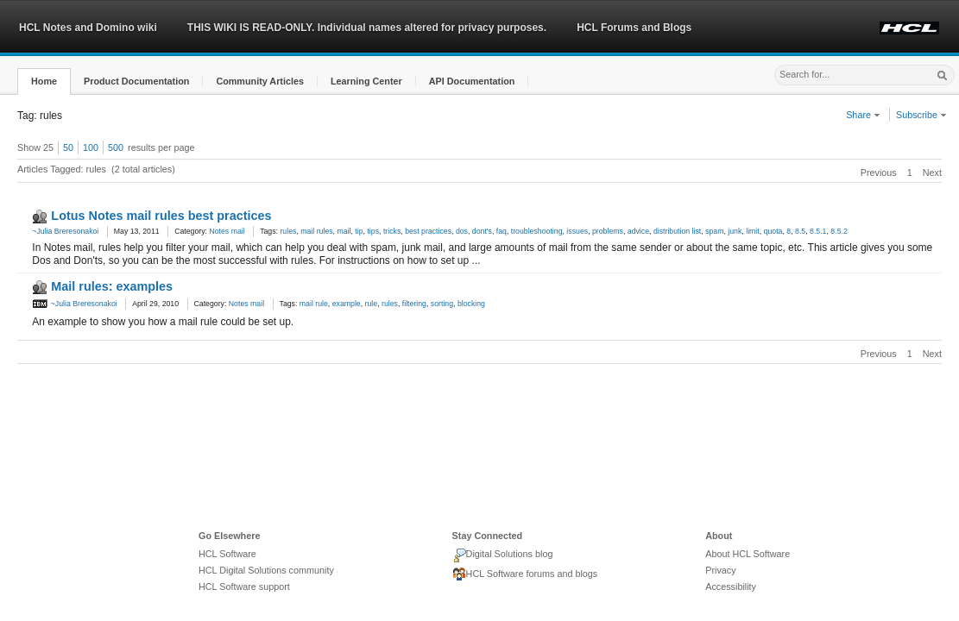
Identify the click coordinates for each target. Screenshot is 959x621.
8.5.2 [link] (838, 231)
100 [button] (90, 147)
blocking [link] (471, 303)
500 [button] (115, 147)
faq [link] (501, 231)
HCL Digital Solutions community (266, 570)
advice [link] (638, 231)
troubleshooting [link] (537, 231)
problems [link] (607, 231)
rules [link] (288, 231)
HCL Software (227, 554)
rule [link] (371, 303)
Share (863, 115)
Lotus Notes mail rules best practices (161, 216)
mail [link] (343, 231)
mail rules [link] (316, 231)
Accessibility (730, 586)
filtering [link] (414, 303)
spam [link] (714, 231)
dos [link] (462, 231)
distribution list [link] (677, 231)
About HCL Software (747, 554)
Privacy (720, 570)
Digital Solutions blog (502, 555)
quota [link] (773, 231)
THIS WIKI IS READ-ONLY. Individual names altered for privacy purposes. (366, 28)
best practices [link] (428, 231)
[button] (44, 81)
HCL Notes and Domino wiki (88, 28)
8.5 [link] (800, 231)
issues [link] (577, 231)
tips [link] (373, 231)
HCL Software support (244, 586)
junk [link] (734, 231)
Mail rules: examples (112, 286)
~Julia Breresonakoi (65, 231)
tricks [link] (392, 231)
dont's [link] (482, 231)
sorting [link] (442, 303)
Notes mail (226, 231)
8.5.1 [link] (818, 231)
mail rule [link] (314, 303)
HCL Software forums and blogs (525, 574)
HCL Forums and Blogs (634, 28)
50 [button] (68, 147)
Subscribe (921, 115)
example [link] (346, 303)
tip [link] (359, 231)
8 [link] (788, 231)
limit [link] (753, 231)
